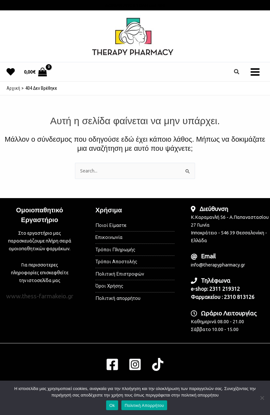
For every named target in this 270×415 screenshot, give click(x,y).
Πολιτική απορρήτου (118, 298)
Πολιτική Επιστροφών (119, 274)
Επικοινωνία (108, 237)
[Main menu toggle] (255, 71)
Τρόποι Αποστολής (116, 262)
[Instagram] (135, 364)
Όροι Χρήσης (109, 286)
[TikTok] (157, 364)
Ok (112, 405)
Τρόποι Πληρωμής (115, 250)
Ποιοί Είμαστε (111, 225)
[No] (262, 398)
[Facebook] (112, 364)
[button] (237, 72)
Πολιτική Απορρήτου (144, 405)
